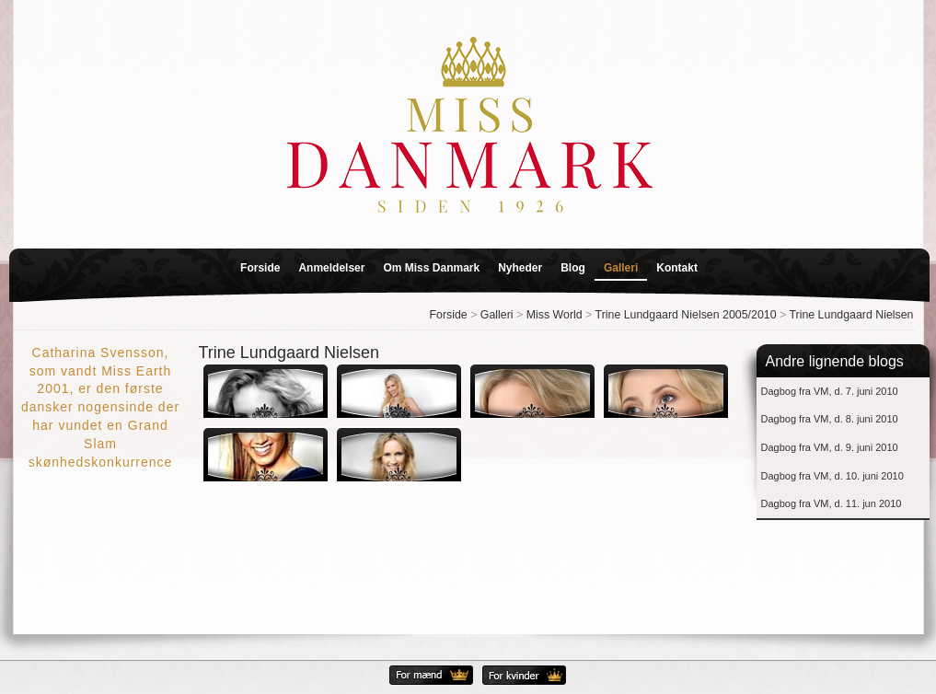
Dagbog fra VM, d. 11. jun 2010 (831, 503)
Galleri (621, 267)
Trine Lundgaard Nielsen (851, 314)
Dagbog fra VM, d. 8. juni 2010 (829, 418)
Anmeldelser (331, 267)
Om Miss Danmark (431, 267)
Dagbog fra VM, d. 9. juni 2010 (829, 447)
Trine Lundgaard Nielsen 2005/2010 (686, 314)
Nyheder (520, 267)
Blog (572, 267)
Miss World (554, 314)
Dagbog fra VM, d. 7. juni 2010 (829, 391)
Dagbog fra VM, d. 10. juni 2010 (832, 475)
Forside (260, 267)
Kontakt (677, 267)
